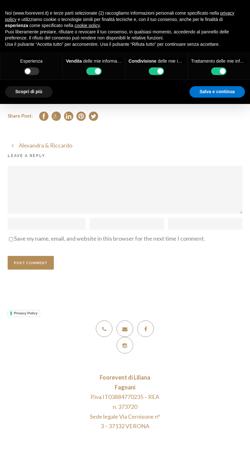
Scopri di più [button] (28, 91)
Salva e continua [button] (217, 91)
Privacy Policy (26, 313)
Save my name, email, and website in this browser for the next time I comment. (109, 238)
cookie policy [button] (87, 25)
